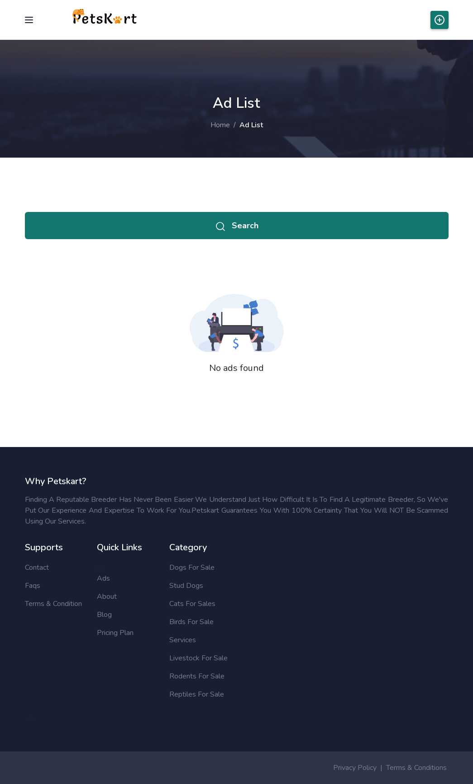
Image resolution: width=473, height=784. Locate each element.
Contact (37, 567)
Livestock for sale (198, 658)
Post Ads (439, 20)
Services (182, 640)
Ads (103, 578)
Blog (104, 615)
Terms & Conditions (416, 768)
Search (236, 225)
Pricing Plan (115, 633)
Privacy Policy (355, 768)
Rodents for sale (197, 676)
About (107, 596)
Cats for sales (192, 604)
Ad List (251, 125)
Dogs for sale (192, 567)
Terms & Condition (53, 604)
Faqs (32, 586)
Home (220, 125)
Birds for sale (191, 622)
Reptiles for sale (196, 694)
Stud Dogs (186, 586)
